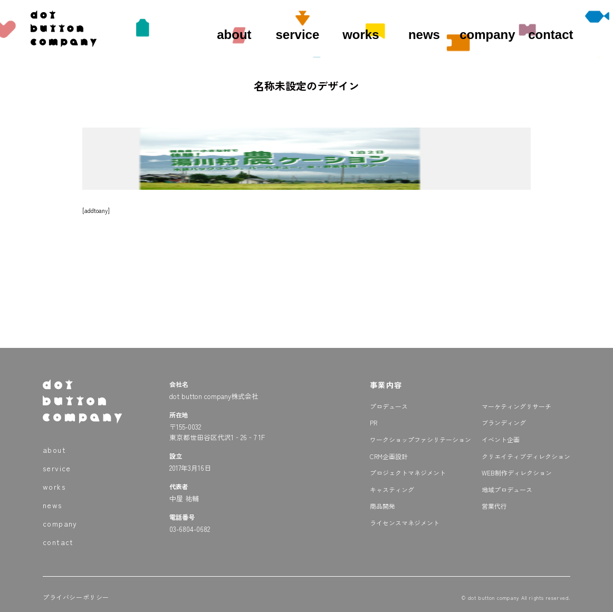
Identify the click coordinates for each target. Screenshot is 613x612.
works (360, 34)
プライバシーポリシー (76, 596)
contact (550, 34)
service (298, 34)
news (424, 34)
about (234, 34)
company (487, 34)
